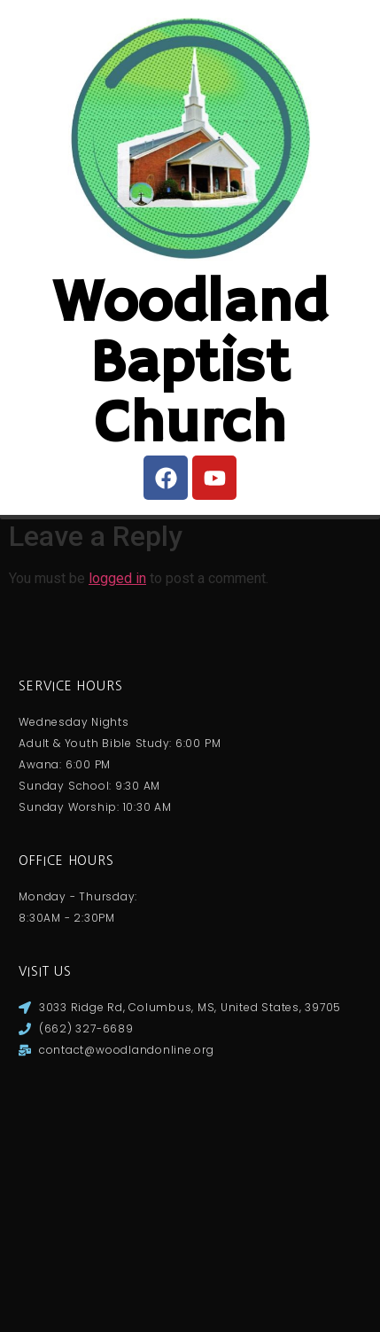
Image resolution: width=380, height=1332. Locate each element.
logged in (117, 831)
